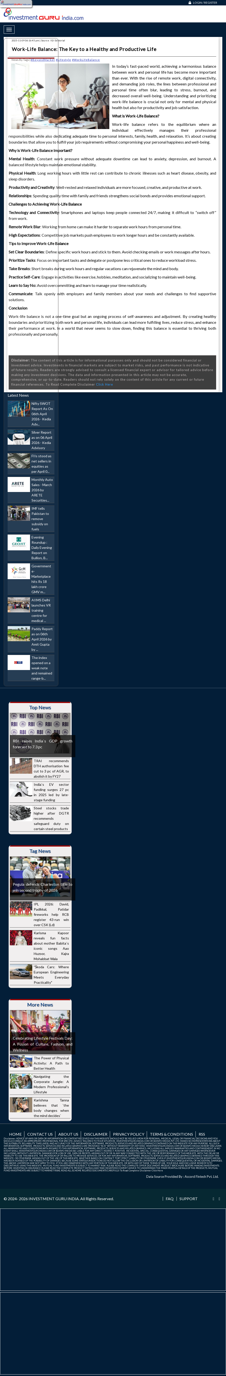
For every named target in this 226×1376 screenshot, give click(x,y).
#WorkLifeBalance (86, 59)
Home (15, 1134)
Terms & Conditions (171, 1134)
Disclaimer (95, 1134)
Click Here (104, 384)
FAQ (170, 1199)
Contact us (40, 1134)
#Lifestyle (63, 59)
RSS (202, 1134)
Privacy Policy (128, 1134)
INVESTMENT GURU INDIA (54, 1198)
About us (68, 1134)
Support (188, 1199)
